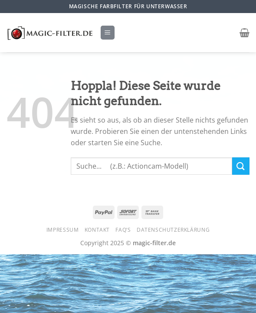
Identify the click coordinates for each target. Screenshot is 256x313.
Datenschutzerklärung (173, 229)
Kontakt (97, 229)
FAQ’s (123, 229)
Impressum (62, 229)
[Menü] (108, 33)
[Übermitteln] (240, 165)
